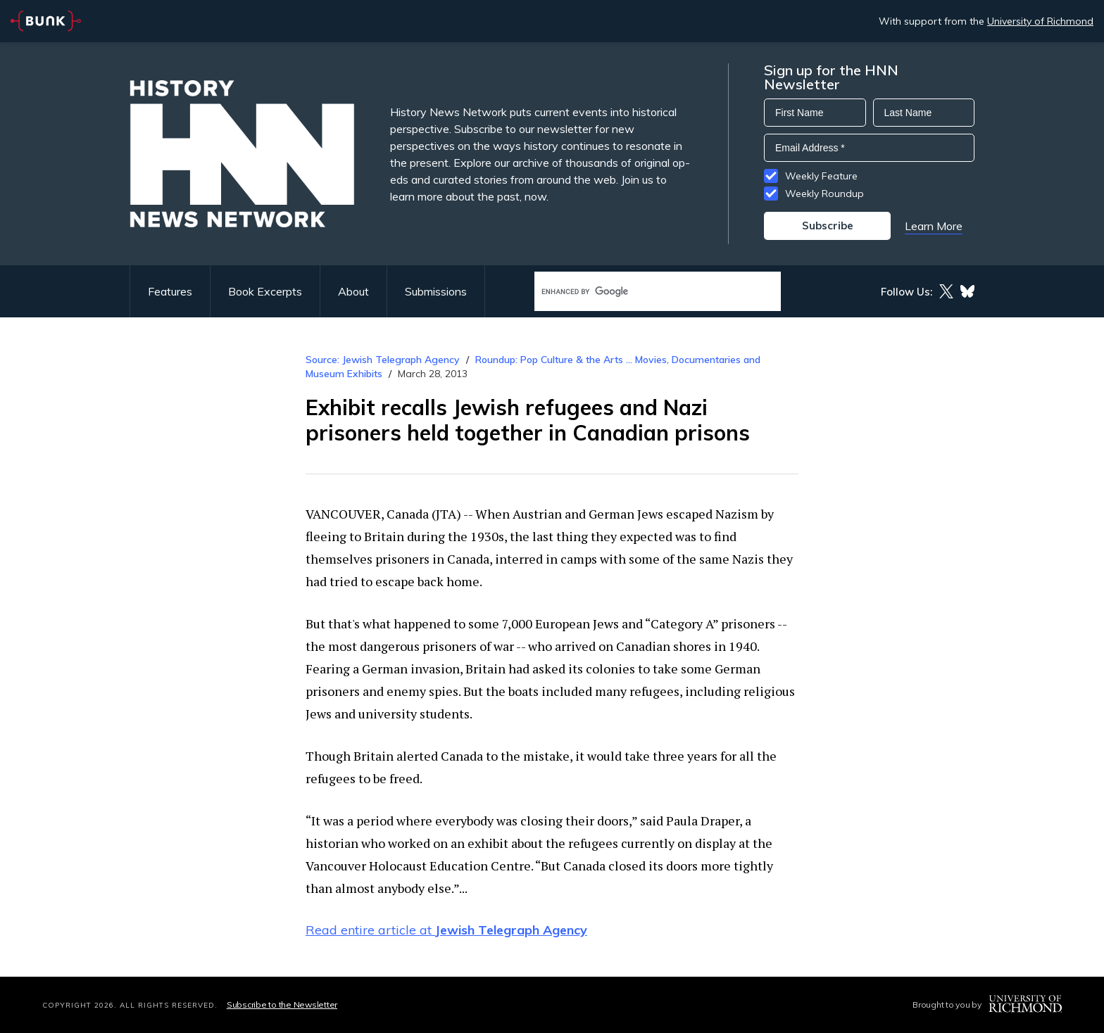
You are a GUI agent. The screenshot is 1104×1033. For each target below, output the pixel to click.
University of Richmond (1040, 21)
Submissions (436, 291)
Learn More (933, 226)
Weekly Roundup (824, 193)
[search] (642, 292)
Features (170, 291)
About (353, 291)
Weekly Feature (821, 176)
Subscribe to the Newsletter (282, 1004)
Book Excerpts (265, 291)
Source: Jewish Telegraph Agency (383, 359)
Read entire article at (446, 930)
